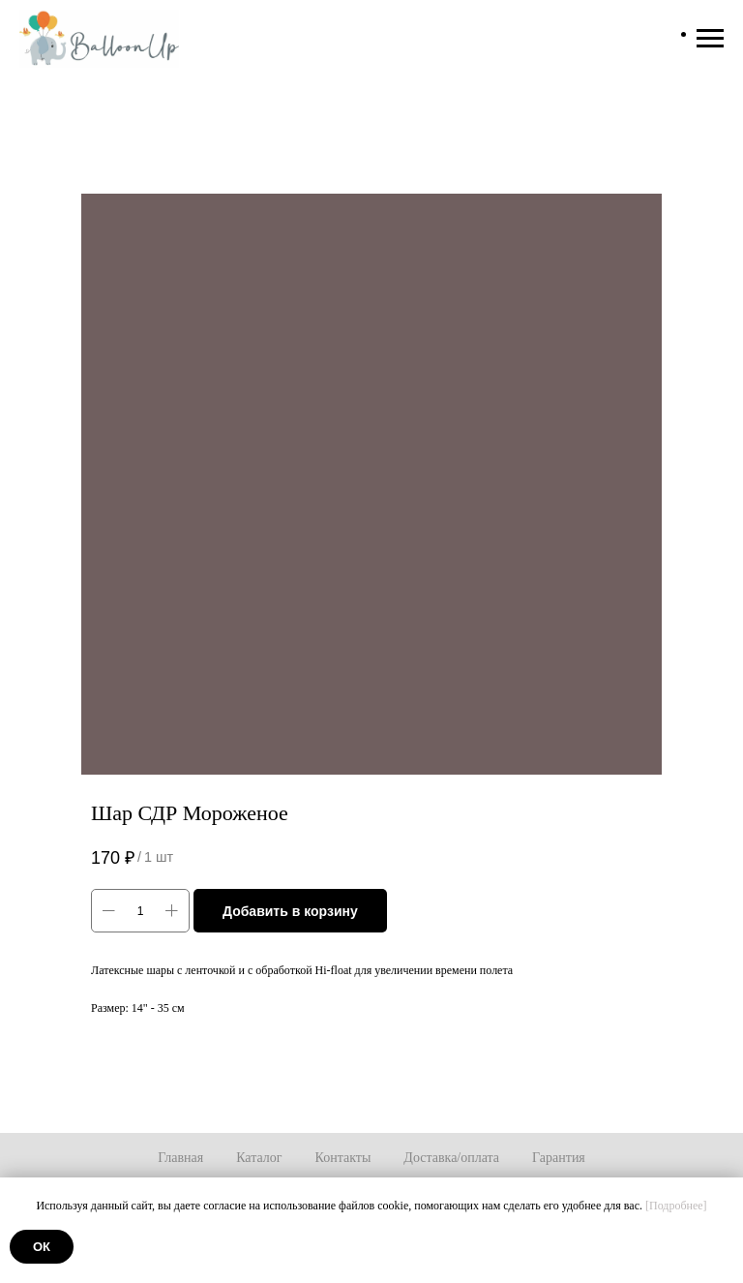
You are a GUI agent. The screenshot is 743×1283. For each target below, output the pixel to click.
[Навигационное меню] (710, 38)
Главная (180, 1157)
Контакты (343, 1157)
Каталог (259, 1157)
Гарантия (558, 1157)
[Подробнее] (676, 1205)
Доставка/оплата (451, 1157)
